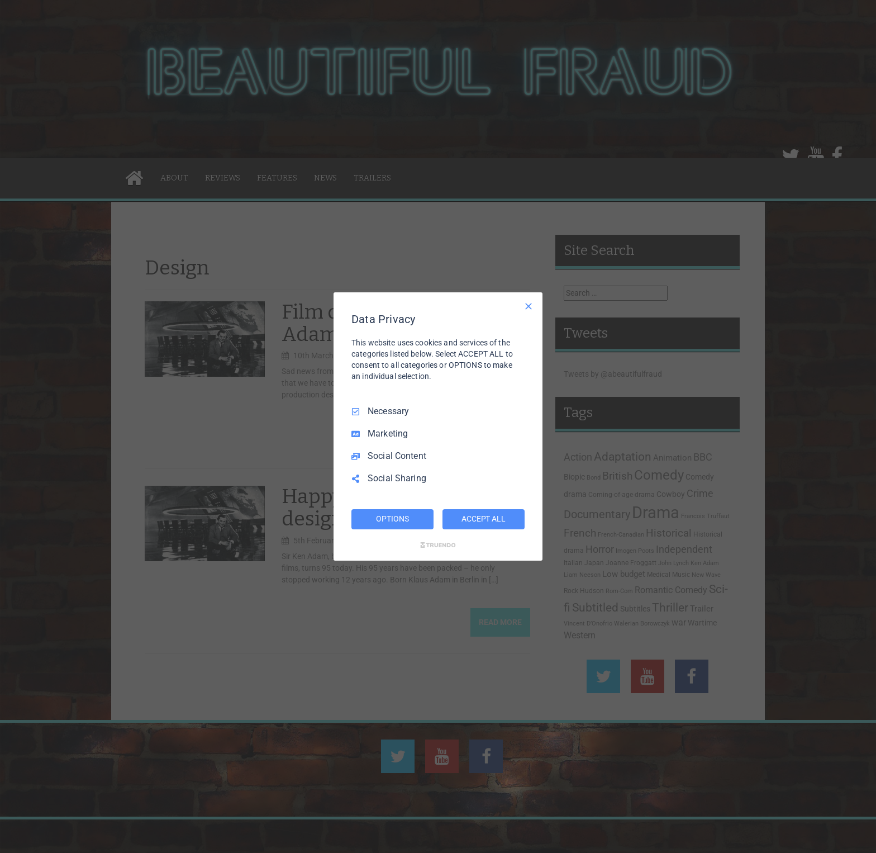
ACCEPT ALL (483, 518)
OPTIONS (392, 518)
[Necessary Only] (528, 306)
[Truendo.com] (438, 545)
